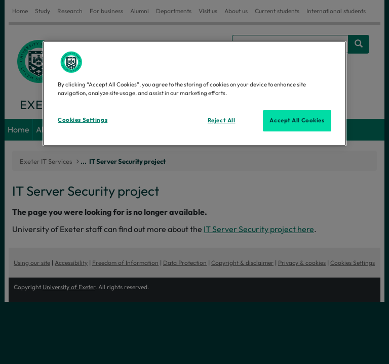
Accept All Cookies (296, 120)
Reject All (222, 120)
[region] (194, 93)
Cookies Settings (82, 119)
